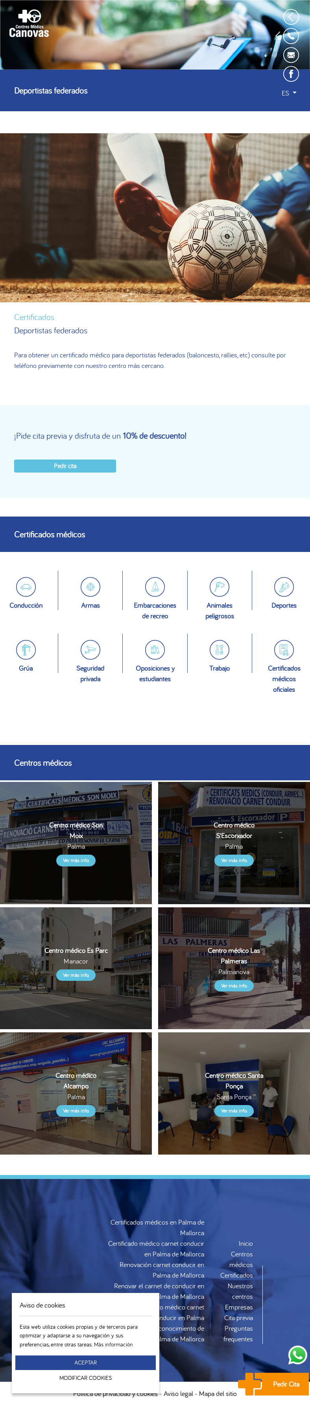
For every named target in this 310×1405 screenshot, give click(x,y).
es (286, 92)
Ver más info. (76, 860)
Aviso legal (178, 1393)
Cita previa (238, 1317)
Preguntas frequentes (238, 1333)
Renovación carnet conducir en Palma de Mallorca (162, 1270)
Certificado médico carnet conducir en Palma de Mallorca (156, 1248)
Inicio (246, 1243)
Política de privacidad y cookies (115, 1393)
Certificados (236, 1275)
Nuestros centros (240, 1291)
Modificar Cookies (85, 1377)
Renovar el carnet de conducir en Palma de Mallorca (159, 1291)
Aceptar (85, 1362)
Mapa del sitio (218, 1393)
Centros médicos (241, 1259)
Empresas (239, 1306)
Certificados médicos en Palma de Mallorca (157, 1227)
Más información (113, 1344)
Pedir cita (65, 466)
